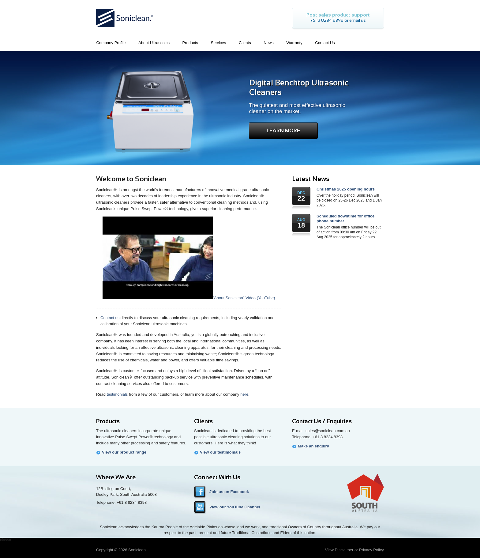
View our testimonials (220, 452)
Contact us (109, 317)
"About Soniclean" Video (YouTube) (189, 298)
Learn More (283, 131)
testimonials (117, 394)
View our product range (124, 452)
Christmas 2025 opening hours (346, 189)
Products (108, 421)
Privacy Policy (371, 550)
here (244, 394)
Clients (203, 421)
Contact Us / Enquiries (322, 421)
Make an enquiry (313, 446)
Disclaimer (344, 550)
